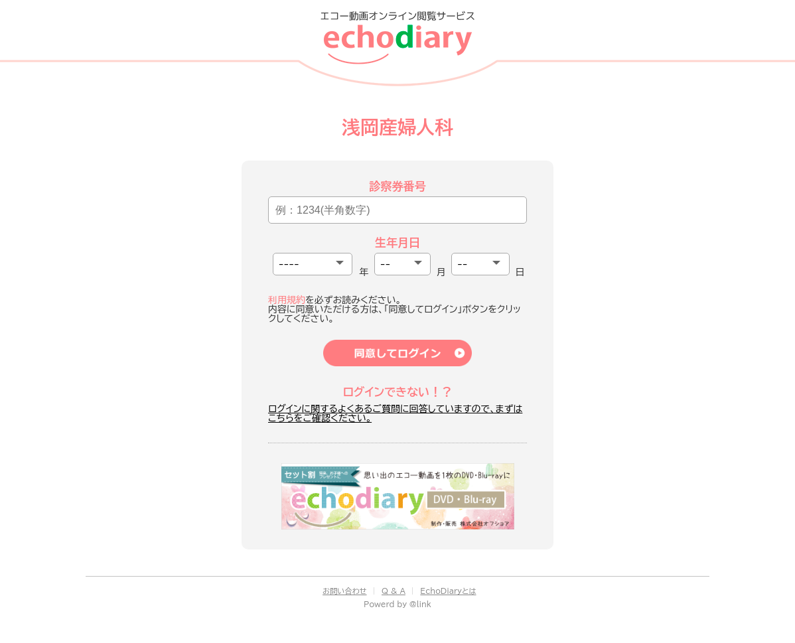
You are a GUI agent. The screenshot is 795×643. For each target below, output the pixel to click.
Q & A (393, 591)
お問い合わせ (344, 591)
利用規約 (286, 300)
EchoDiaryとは (448, 591)
